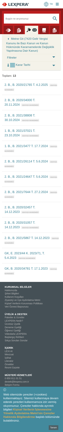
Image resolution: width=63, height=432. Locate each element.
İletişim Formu (12, 385)
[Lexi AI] (8, 29)
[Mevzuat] (19, 29)
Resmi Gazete (12, 367)
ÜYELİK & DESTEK (16, 314)
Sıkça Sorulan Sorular (16, 340)
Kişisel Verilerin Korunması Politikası (24, 303)
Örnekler (9, 364)
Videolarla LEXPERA (16, 334)
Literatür (9, 361)
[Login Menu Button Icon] (57, 4)
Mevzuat (9, 354)
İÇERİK (9, 347)
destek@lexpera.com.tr (17, 381)
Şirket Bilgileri (12, 293)
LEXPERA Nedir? (14, 320)
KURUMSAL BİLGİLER (18, 286)
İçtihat (8, 357)
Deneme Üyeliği (13, 327)
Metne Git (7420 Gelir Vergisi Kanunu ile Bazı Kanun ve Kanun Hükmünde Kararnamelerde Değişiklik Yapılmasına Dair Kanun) (30, 44)
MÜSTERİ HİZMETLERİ (18, 375)
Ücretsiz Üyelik (12, 324)
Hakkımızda (11, 290)
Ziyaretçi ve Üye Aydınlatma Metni (22, 300)
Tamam (53, 427)
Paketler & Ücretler (14, 317)
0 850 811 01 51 (13, 378)
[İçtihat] (31, 29)
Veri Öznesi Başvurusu (17, 306)
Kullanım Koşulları (14, 297)
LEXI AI (9, 351)
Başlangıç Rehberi (14, 337)
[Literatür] (44, 29)
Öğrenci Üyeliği (13, 330)
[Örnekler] (54, 29)
